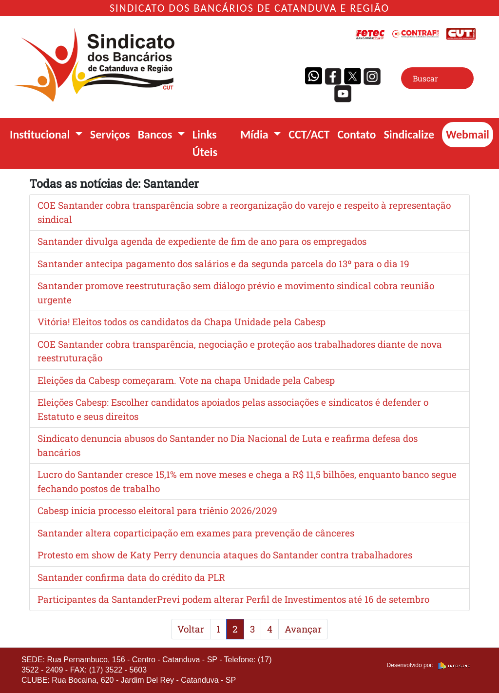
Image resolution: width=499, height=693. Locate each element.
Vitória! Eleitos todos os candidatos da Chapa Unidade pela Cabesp (182, 322)
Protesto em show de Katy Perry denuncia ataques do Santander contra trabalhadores (225, 555)
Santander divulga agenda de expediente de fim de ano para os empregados (202, 241)
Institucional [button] (41, 134)
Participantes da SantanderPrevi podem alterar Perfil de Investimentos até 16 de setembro (233, 599)
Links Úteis (204, 143)
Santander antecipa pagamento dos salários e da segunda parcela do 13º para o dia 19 (223, 263)
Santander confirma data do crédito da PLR (131, 577)
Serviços (110, 134)
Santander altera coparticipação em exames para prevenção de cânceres (196, 533)
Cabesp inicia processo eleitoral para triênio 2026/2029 (157, 510)
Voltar (190, 629)
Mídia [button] (255, 134)
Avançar (303, 629)
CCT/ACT (308, 134)
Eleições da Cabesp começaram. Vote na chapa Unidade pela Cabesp (186, 380)
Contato (356, 134)
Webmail (467, 134)
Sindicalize (409, 134)
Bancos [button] (156, 134)
